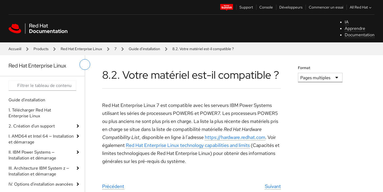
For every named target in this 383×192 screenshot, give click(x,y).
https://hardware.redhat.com (235, 137)
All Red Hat (361, 7)
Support (246, 7)
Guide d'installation (144, 48)
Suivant (273, 186)
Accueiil (15, 48)
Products (41, 48)
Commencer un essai (326, 7)
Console (266, 7)
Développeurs (290, 7)
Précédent (113, 186)
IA (347, 22)
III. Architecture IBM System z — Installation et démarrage (39, 171)
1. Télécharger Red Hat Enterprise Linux (30, 113)
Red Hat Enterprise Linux (81, 48)
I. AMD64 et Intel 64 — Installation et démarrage (41, 139)
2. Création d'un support (32, 126)
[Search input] (42, 86)
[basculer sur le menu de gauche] (85, 64)
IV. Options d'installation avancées (41, 184)
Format (304, 67)
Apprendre (355, 28)
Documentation (359, 35)
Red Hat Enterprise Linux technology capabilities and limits (188, 145)
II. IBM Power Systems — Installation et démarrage (32, 155)
